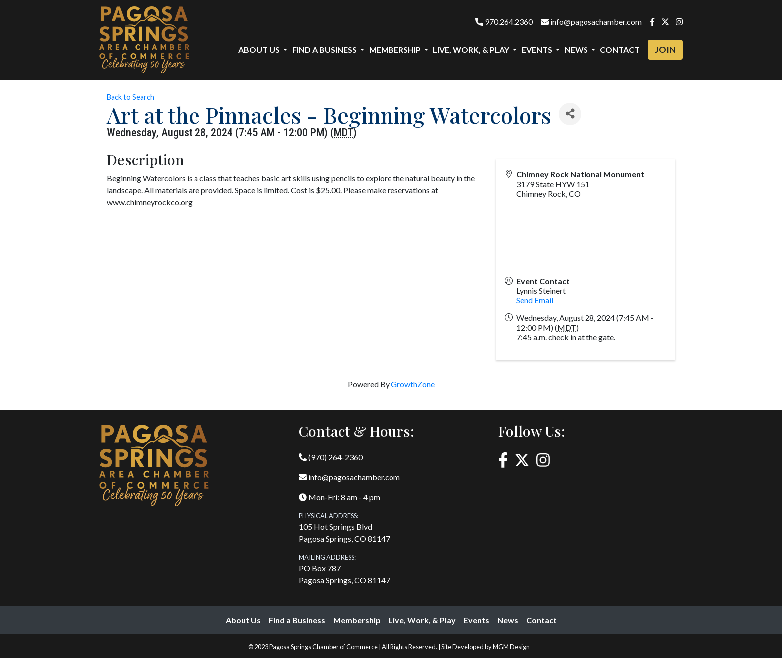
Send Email (534, 300)
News (507, 620)
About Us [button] (259, 49)
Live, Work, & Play (422, 620)
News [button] (577, 49)
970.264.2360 (504, 21)
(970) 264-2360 (331, 457)
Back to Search (130, 97)
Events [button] (538, 49)
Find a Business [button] (325, 49)
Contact (620, 49)
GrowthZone (413, 384)
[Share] (570, 114)
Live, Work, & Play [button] (472, 49)
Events (476, 620)
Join (665, 49)
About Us (243, 620)
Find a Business (297, 620)
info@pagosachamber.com (591, 21)
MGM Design (511, 647)
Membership (357, 620)
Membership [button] (395, 49)
